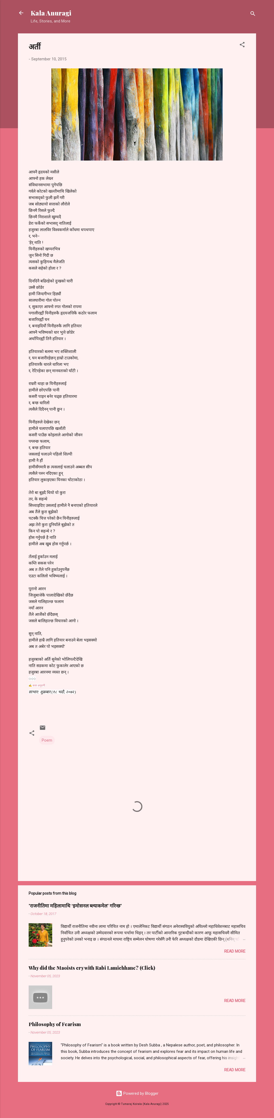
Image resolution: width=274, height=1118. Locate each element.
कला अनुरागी (39, 685)
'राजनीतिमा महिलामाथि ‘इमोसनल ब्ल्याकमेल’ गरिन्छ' (75, 905)
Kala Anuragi (51, 13)
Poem (47, 740)
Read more (234, 951)
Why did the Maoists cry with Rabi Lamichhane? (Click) (92, 968)
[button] (242, 45)
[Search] (253, 14)
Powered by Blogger (137, 1093)
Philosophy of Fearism (55, 1024)
